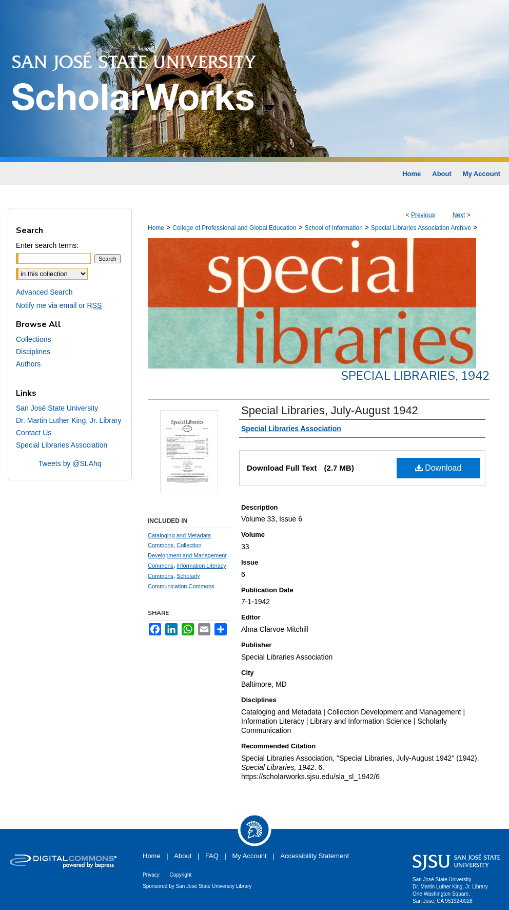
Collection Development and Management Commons (187, 555)
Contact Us (33, 433)
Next (459, 215)
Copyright (180, 875)
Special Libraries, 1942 (415, 375)
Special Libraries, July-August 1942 (329, 410)
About (182, 856)
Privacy (151, 875)
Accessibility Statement (314, 856)
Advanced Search (44, 292)
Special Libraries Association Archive (421, 227)
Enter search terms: (47, 245)
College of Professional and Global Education (234, 227)
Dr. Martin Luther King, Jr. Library (68, 420)
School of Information (333, 227)
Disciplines (33, 351)
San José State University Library (214, 886)
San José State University (57, 408)
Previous (423, 215)
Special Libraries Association (61, 445)
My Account (249, 856)
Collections (33, 339)
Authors (28, 364)
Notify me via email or (59, 305)
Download (438, 467)
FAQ (212, 856)
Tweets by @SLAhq (69, 463)
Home (156, 227)
